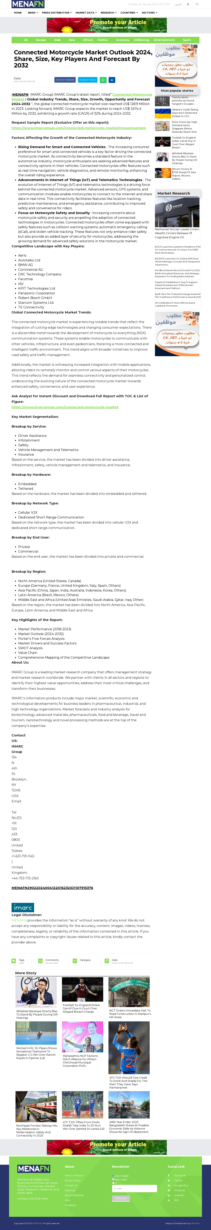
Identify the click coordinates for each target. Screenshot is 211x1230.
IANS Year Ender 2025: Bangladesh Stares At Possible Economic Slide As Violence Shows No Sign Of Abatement (129, 1127)
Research (107, 12)
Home (18, 12)
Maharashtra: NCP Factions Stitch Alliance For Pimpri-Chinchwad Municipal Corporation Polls (80, 1060)
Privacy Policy (73, 1180)
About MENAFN (74, 1195)
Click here (41, 1198)
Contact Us (71, 1185)
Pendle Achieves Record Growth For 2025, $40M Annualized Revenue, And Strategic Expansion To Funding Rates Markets (177, 273)
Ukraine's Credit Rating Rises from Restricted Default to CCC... (185, 113)
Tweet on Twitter (88, 79)
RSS (173, 1200)
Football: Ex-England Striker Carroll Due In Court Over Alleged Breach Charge (81, 1008)
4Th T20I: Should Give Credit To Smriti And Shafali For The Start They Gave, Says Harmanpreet (128, 1082)
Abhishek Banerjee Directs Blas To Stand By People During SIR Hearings (37, 1014)
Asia (72, 40)
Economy (123, 40)
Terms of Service (74, 1175)
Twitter (175, 1180)
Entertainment (159, 40)
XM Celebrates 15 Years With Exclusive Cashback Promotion (175, 304)
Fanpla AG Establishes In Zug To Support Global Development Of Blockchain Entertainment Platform (176, 285)
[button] (188, 4)
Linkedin (176, 1195)
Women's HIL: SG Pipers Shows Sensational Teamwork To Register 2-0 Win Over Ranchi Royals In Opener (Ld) (36, 1053)
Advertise (70, 1190)
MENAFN (20, 94)
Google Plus (178, 1185)
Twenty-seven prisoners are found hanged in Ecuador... (183, 100)
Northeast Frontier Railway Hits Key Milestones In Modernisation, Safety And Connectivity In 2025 (36, 1130)
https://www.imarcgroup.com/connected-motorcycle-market (65, 407)
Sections (148, 12)
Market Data (85, 12)
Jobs (67, 1200)
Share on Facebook (65, 79)
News (32, 12)
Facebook (177, 1175)
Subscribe (121, 1198)
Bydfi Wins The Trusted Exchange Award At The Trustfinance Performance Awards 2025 (178, 295)
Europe (41, 40)
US (22, 40)
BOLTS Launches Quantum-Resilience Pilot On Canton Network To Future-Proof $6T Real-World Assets (178, 249)
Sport (185, 40)
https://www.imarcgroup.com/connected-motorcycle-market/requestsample (79, 128)
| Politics (102, 40)
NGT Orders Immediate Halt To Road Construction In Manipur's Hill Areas (130, 1014)
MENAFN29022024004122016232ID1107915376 (52, 888)
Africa (87, 40)
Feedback (70, 1205)
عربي (178, 4)
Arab (57, 40)
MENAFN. (37, 1223)
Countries (128, 12)
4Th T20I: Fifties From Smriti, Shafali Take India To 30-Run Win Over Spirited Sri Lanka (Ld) (84, 1125)
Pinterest (176, 1190)
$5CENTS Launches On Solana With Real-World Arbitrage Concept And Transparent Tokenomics (177, 261)
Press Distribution (55, 12)
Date (17, 78)
